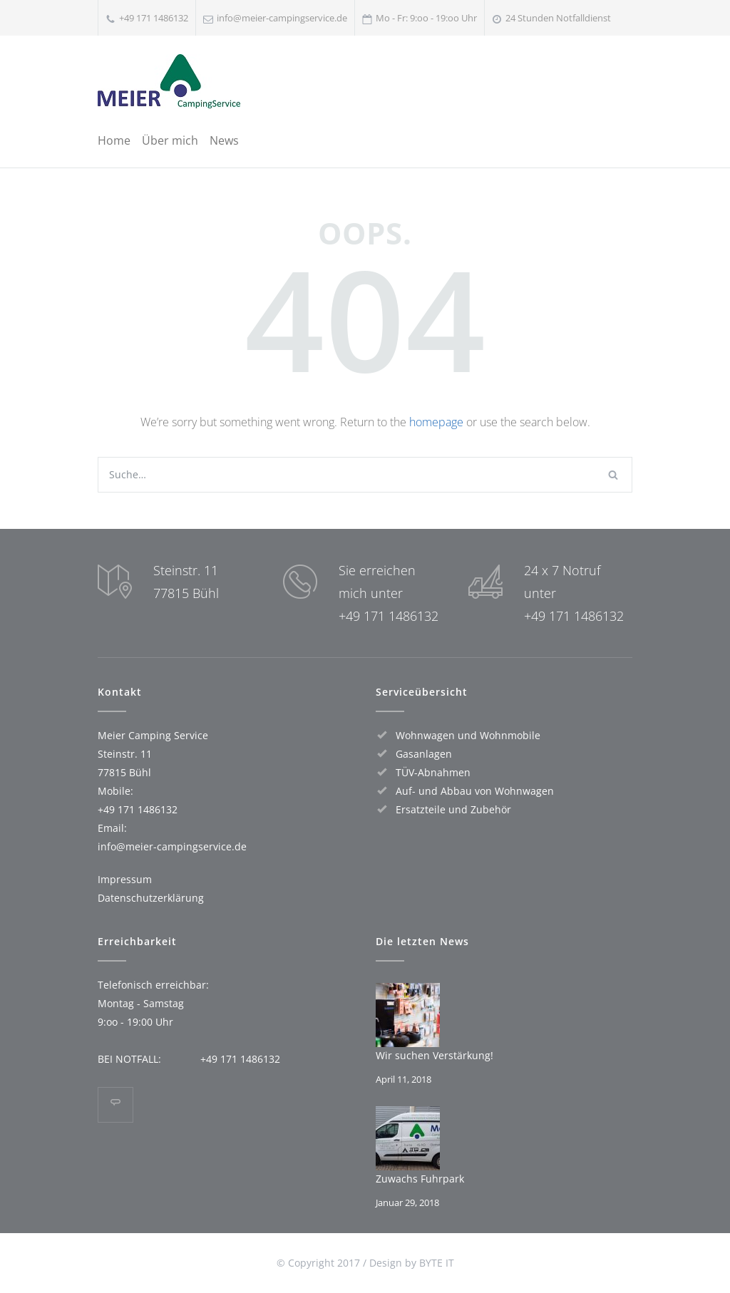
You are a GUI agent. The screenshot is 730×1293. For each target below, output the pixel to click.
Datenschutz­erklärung (151, 898)
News (224, 140)
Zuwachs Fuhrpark (420, 1178)
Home (114, 140)
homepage (436, 422)
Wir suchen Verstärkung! (434, 1055)
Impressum (125, 879)
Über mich (170, 140)
